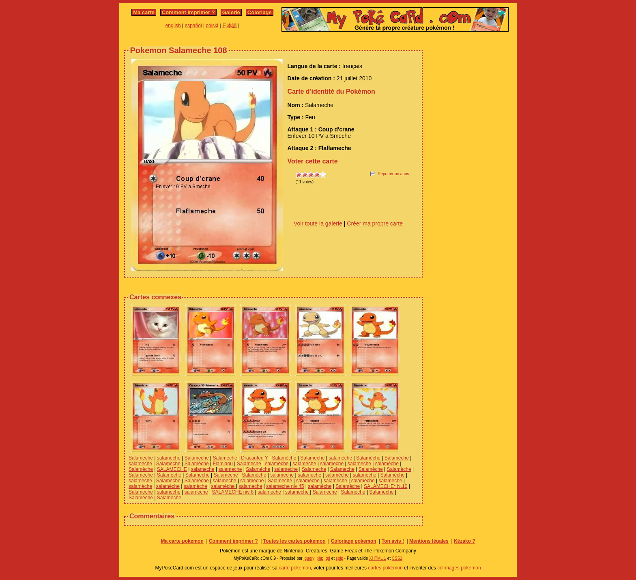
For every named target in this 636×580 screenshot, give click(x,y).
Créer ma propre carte (375, 223)
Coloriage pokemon (353, 541)
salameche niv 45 (285, 486)
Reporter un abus (393, 174)
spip (339, 558)
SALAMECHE (172, 469)
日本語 (229, 25)
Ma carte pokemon (182, 541)
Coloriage (259, 12)
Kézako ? (464, 541)
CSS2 (397, 558)
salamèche (340, 458)
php (319, 558)
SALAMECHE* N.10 (385, 486)
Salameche (197, 458)
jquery (308, 558)
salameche (168, 458)
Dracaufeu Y (254, 458)
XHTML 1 (377, 558)
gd (328, 558)
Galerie (231, 12)
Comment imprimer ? (188, 12)
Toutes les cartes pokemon (294, 541)
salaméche (140, 463)
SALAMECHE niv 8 (233, 492)
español (193, 25)
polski (212, 25)
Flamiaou (223, 463)
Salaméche (258, 469)
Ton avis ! (393, 541)
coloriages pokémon (459, 568)
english (173, 25)
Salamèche (141, 458)
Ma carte (144, 12)
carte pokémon (295, 568)
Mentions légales (429, 541)
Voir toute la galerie (318, 223)
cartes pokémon (385, 568)
